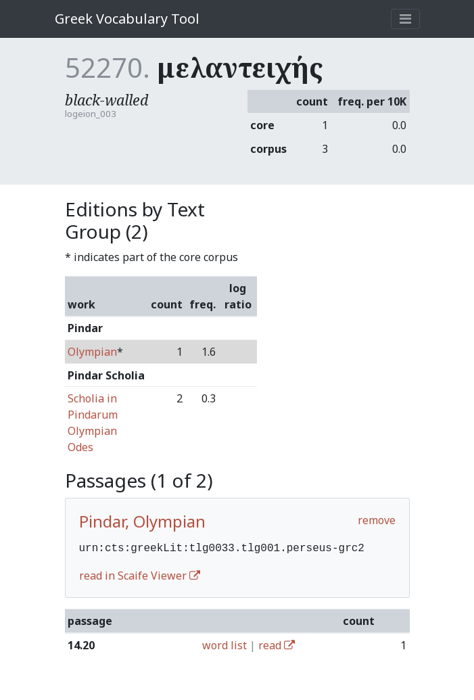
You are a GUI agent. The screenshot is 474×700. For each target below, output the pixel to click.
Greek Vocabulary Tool (127, 18)
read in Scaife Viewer (139, 574)
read (276, 643)
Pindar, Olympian (142, 521)
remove (377, 520)
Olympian (92, 351)
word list (224, 643)
